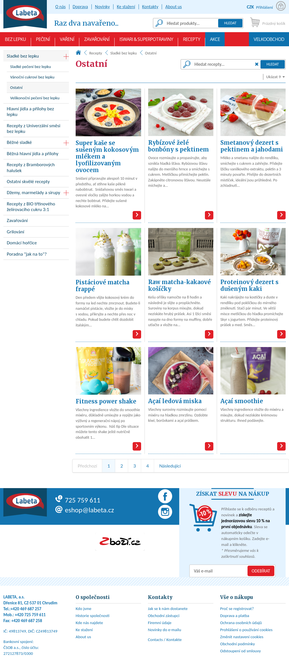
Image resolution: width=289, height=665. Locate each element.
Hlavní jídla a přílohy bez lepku (36, 113)
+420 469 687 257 (26, 608)
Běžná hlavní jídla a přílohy (36, 155)
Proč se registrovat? (237, 608)
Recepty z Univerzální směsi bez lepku (36, 130)
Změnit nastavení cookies (241, 636)
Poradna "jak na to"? (36, 255)
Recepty (191, 41)
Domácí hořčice (36, 244)
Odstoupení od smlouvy (240, 650)
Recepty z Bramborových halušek (36, 169)
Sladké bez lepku (123, 53)
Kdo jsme (83, 608)
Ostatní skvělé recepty (36, 183)
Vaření (67, 41)
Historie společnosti (93, 615)
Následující (170, 465)
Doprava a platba (234, 615)
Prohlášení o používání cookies (246, 629)
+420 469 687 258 (26, 620)
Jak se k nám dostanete (168, 608)
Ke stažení (126, 6)
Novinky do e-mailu (164, 629)
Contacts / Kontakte (165, 639)
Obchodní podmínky (237, 643)
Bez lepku (15, 41)
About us (173, 6)
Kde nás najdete (89, 622)
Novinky (102, 6)
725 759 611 (77, 500)
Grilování (36, 233)
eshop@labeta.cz (84, 510)
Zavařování (96, 41)
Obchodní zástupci (163, 615)
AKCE (215, 41)
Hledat (230, 23)
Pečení (43, 41)
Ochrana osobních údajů (241, 622)
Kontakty (150, 6)
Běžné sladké (19, 142)
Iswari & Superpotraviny (146, 41)
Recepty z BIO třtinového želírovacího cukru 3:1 (36, 208)
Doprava (80, 6)
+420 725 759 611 (30, 614)
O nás (60, 6)
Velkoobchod (269, 41)
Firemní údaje (160, 622)
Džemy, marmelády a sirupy (33, 193)
